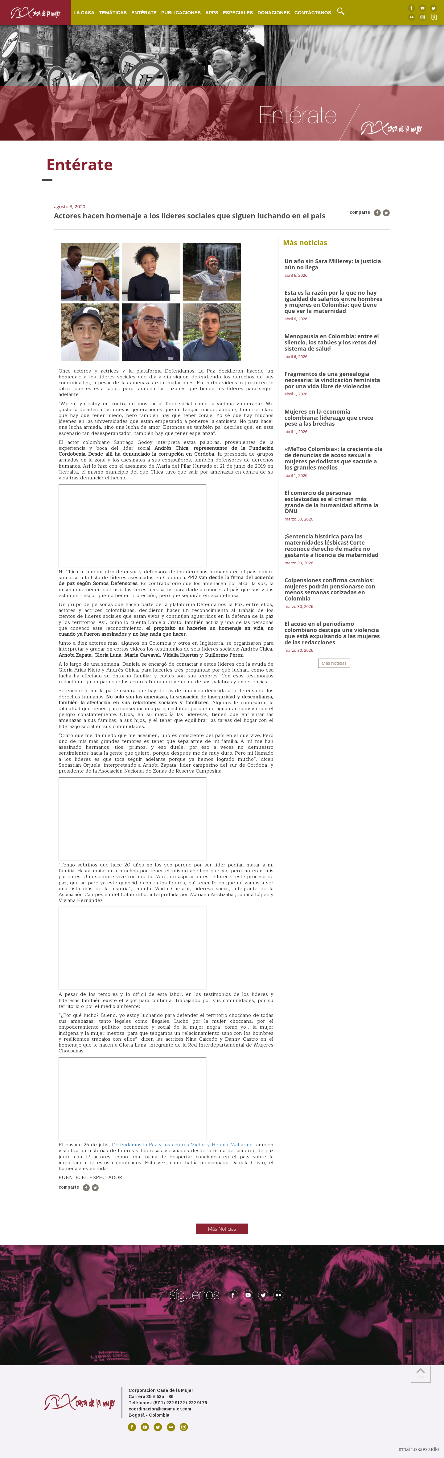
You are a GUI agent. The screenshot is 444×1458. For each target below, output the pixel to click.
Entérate (144, 12)
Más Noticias (222, 1228)
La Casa (83, 12)
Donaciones (273, 12)
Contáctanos (312, 12)
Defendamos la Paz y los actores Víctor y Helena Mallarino (183, 1145)
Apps (211, 12)
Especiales (238, 12)
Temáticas (113, 12)
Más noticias (334, 663)
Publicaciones (181, 12)
